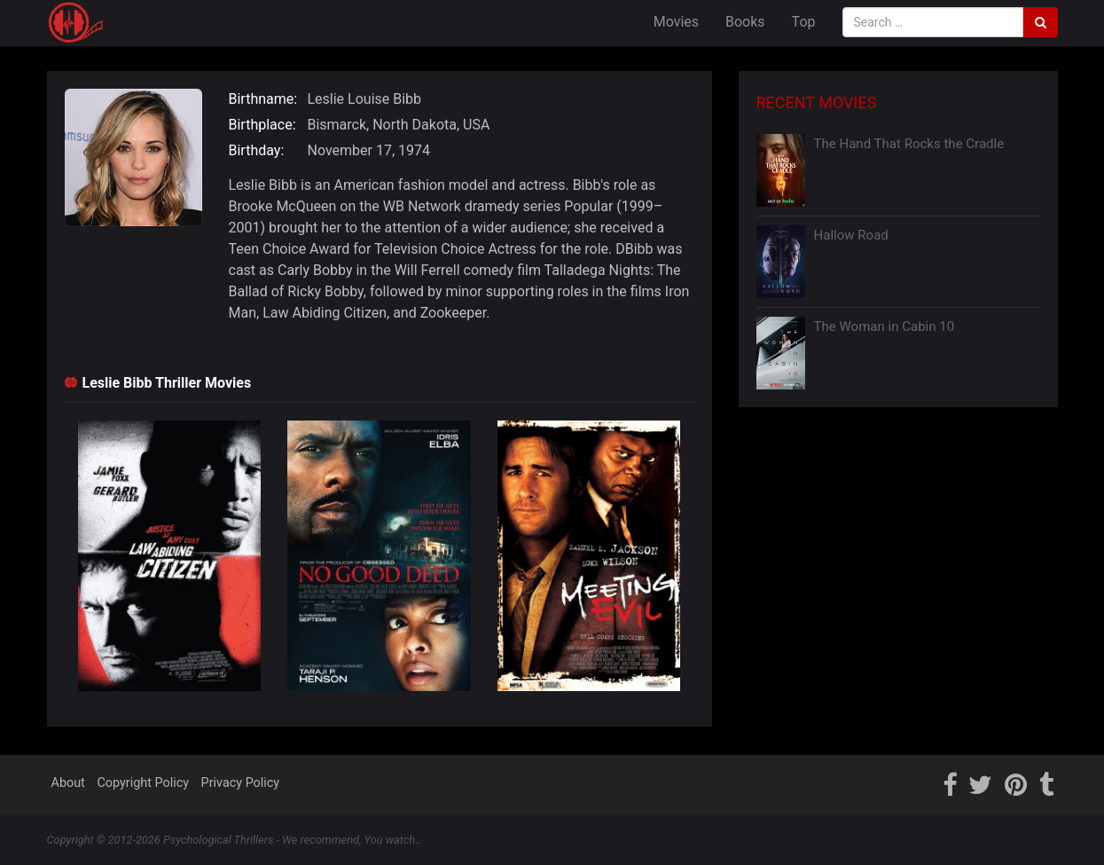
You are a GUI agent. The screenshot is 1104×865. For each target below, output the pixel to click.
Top (804, 21)
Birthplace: (262, 124)
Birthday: (257, 150)
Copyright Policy (143, 782)
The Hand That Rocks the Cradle (909, 144)
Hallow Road (851, 235)
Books (745, 21)
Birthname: (263, 98)
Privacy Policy (240, 782)
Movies (676, 21)
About (68, 782)
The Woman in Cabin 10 (884, 326)
